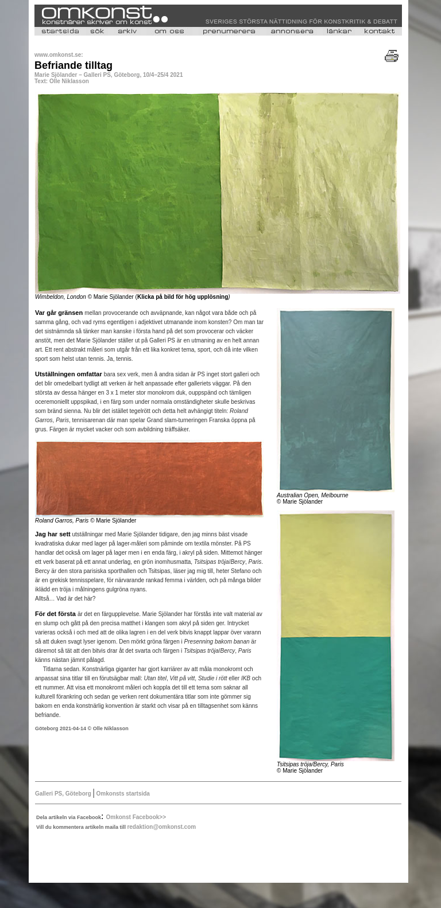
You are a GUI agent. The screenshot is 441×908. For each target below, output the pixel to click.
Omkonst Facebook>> (136, 817)
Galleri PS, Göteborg (64, 793)
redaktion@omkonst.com (161, 827)
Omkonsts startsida (122, 793)
